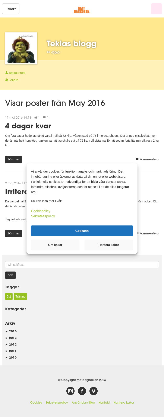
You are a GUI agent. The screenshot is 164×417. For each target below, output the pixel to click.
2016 (11, 331)
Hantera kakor (124, 402)
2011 (11, 351)
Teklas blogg (72, 43)
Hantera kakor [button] (108, 245)
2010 (11, 357)
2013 (11, 338)
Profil (15, 73)
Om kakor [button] (55, 245)
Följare (11, 80)
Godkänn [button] (82, 230)
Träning (20, 296)
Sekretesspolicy (57, 402)
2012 (11, 344)
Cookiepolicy (40, 211)
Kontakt (104, 402)
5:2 (9, 296)
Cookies (36, 402)
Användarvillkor (83, 402)
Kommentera (147, 159)
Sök (10, 275)
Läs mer (13, 159)
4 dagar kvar (28, 125)
